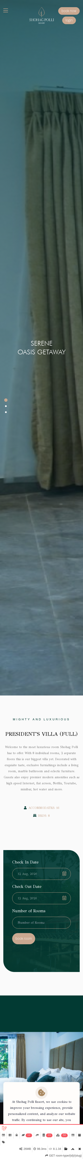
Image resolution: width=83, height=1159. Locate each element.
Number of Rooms (28, 910)
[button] (6, 400)
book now (69, 11)
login (69, 20)
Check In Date (25, 862)
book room (23, 938)
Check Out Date (26, 886)
